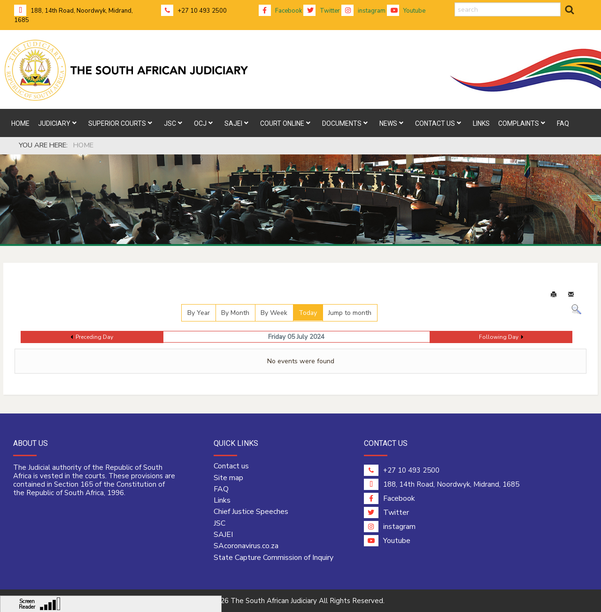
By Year (198, 312)
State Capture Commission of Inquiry (273, 557)
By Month (235, 312)
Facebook (280, 11)
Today (308, 312)
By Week (274, 312)
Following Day (498, 337)
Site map (228, 478)
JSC (219, 523)
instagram (363, 11)
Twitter (321, 11)
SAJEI (223, 534)
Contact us (231, 466)
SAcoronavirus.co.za (246, 546)
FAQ (221, 489)
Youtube (406, 11)
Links (222, 500)
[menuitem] (20, 123)
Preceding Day (94, 337)
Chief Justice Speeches (251, 511)
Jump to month (349, 312)
